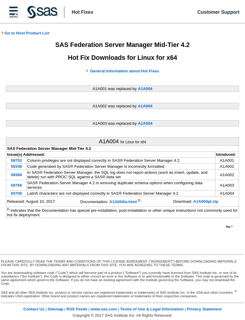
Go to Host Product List (25, 33)
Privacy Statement (204, 309)
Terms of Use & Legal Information (152, 309)
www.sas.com (104, 309)
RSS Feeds (76, 309)
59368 (16, 175)
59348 (16, 166)
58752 (16, 160)
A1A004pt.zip (205, 201)
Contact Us (33, 309)
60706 (16, 193)
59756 (16, 185)
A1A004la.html (123, 202)
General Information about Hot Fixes (124, 71)
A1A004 (145, 88)
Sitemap (55, 309)
